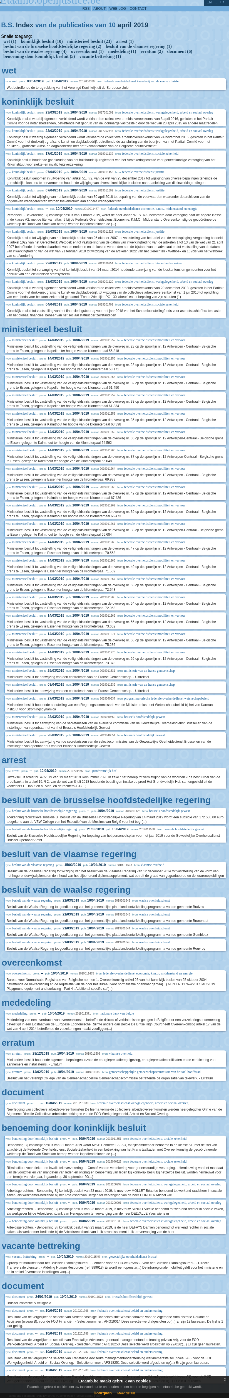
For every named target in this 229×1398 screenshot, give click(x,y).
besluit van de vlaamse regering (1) (139, 46)
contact (138, 8)
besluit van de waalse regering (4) (35, 51)
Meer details (126, 1393)
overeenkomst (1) (87, 51)
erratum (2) (152, 51)
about (99, 8)
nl (211, 2)
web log (117, 8)
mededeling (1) (122, 51)
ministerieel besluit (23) (89, 41)
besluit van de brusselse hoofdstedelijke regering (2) (52, 46)
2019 (140, 25)
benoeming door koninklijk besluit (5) (39, 56)
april (125, 25)
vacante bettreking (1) (100, 56)
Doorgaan (103, 1393)
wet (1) (9, 41)
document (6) (179, 51)
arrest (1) (125, 41)
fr (222, 2)
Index (24, 25)
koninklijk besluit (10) (42, 41)
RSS (86, 8)
